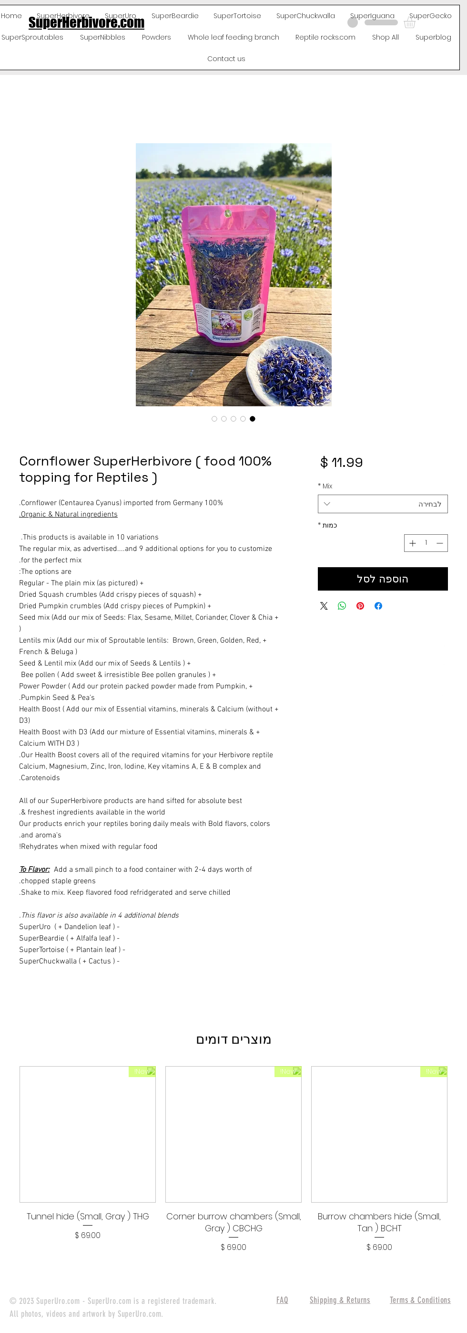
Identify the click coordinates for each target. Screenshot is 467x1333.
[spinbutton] (426, 543)
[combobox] (383, 504)
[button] (416, 22)
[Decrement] (441, 543)
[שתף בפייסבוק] (378, 606)
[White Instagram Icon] (444, 691)
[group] (233, 1160)
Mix (325, 486)
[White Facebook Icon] (444, 643)
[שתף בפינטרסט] (360, 606)
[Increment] (411, 543)
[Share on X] (324, 606)
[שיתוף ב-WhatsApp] (342, 606)
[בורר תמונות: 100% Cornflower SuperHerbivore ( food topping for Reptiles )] (252, 418)
